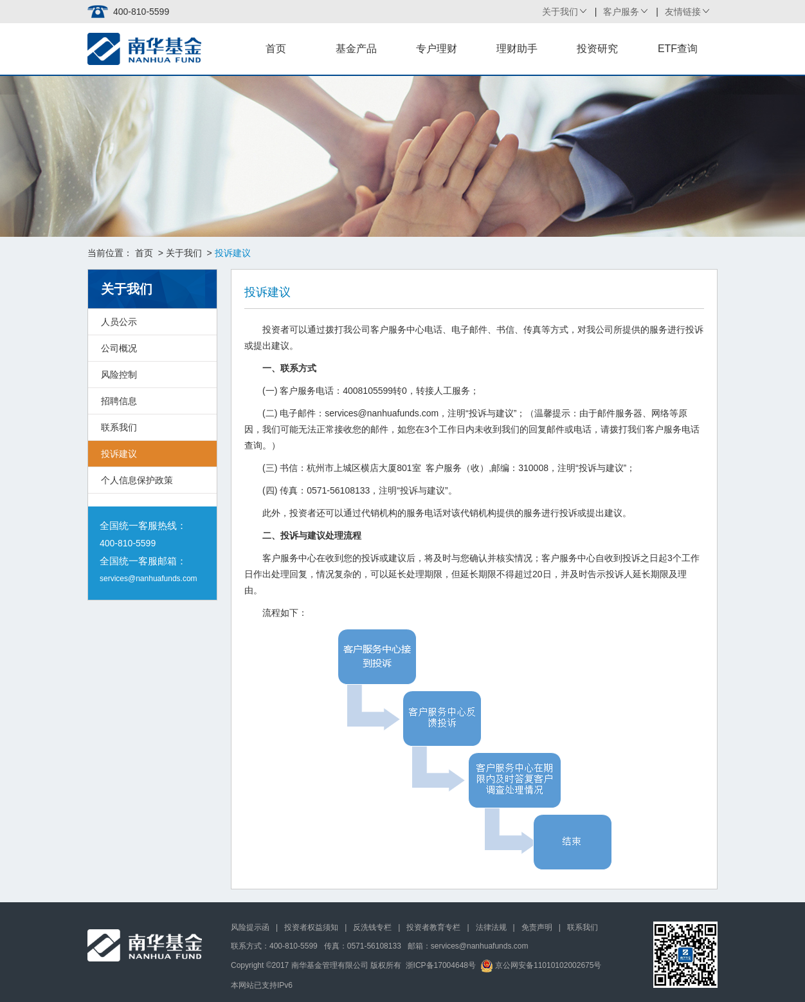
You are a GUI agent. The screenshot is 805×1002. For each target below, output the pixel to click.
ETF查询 (678, 48)
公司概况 (119, 348)
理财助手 (517, 48)
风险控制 (119, 374)
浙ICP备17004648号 (441, 965)
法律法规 (491, 927)
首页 (276, 48)
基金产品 (356, 48)
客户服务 (621, 11)
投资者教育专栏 (433, 927)
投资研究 (597, 48)
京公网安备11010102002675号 (541, 965)
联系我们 (119, 427)
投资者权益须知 (311, 927)
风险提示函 (250, 927)
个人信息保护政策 (137, 480)
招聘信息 (119, 401)
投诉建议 (119, 454)
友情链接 (683, 11)
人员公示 (119, 322)
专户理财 (436, 48)
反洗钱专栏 (372, 927)
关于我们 (560, 11)
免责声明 (536, 927)
